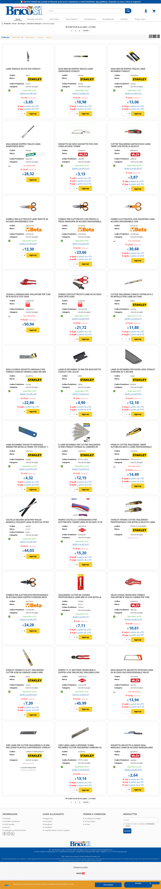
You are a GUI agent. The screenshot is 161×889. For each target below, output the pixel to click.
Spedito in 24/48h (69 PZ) (133, 169)
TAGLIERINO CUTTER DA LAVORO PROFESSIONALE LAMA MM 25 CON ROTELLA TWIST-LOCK (79, 597)
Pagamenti (48, 819)
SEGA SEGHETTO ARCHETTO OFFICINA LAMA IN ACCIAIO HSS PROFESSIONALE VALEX (132, 671)
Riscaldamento (109, 19)
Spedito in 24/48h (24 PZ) (133, 770)
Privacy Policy (90, 822)
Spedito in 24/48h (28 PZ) (28, 244)
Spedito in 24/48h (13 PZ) (28, 695)
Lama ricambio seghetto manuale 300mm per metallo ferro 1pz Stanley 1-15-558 (27, 447)
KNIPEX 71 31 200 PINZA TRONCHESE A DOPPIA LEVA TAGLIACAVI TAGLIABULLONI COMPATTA (78, 673)
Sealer (28, 530)
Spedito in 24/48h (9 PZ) (28, 94)
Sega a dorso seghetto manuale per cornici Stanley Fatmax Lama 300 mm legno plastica (26, 372)
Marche (7, 828)
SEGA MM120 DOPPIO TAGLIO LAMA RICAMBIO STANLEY (128, 70)
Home (15, 19)
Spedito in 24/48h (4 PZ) (133, 94)
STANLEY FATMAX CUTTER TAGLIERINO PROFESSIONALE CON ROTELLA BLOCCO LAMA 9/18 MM (133, 522)
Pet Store (126, 19)
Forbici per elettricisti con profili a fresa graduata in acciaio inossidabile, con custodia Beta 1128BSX (80, 222)
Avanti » (86, 31)
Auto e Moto (53, 19)
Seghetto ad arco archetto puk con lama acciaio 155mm (78, 145)
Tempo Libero (142, 19)
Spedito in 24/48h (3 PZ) (28, 394)
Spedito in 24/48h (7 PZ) (28, 620)
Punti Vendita (9, 825)
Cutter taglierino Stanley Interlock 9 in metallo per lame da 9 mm (132, 296)
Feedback (48, 828)
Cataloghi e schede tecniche (15, 831)
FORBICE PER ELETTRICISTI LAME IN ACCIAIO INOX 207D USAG (79, 296)
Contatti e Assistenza (12, 822)
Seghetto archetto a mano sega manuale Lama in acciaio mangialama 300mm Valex (132, 748)
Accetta (138, 883)
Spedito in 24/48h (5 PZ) (80, 94)
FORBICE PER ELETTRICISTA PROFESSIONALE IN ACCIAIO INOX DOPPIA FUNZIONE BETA (27, 596)
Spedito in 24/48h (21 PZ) (80, 169)
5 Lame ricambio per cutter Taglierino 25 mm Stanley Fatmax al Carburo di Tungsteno (79, 447)
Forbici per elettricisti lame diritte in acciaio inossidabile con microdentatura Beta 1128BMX (27, 222)
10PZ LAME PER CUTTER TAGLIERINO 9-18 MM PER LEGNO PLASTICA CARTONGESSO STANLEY (28, 747)
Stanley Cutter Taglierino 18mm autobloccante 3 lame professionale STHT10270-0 (131, 447)
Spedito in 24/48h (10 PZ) (80, 470)
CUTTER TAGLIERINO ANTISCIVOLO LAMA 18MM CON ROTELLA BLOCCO (131, 145)
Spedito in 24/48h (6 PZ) (80, 394)
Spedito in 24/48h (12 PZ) (133, 620)
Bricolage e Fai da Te (33, 19)
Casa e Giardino (71, 19)
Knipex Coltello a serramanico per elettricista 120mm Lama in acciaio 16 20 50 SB (80, 522)
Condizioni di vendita (92, 819)
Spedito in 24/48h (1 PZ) (80, 617)
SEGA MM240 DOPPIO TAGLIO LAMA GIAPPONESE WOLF (23, 145)
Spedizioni (48, 825)
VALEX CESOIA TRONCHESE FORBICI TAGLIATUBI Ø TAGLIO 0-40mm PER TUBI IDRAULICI (130, 597)
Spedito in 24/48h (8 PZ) (80, 244)
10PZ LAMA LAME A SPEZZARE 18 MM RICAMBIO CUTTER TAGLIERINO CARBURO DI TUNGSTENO (80, 748)
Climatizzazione (90, 19)
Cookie (6, 885)
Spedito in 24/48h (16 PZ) (80, 319)
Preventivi (48, 822)
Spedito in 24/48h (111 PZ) (28, 470)
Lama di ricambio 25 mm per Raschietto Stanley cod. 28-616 (79, 371)
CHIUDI (155, 883)
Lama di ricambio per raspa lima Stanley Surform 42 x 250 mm (133, 371)
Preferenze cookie (80, 868)
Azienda (7, 819)
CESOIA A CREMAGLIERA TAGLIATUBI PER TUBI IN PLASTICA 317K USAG (28, 296)
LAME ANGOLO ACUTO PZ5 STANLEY (23, 69)
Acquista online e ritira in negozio (57, 831)
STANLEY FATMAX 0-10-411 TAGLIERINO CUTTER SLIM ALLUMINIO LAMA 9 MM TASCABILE (25, 673)
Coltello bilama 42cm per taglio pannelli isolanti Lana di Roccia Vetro (27, 521)
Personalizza (108, 885)
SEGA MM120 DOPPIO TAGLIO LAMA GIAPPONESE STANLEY (75, 70)
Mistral (80, 605)
